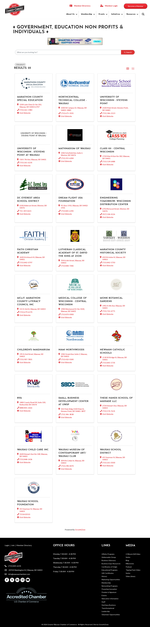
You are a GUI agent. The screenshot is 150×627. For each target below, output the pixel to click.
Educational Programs (110, 570)
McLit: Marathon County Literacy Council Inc (28, 301)
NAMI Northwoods (71, 350)
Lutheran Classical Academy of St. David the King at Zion (72, 252)
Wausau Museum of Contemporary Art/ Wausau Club (72, 453)
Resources (130, 14)
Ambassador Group (109, 557)
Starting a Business (109, 605)
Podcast (129, 567)
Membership (86, 14)
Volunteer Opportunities (111, 615)
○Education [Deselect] (20, 64)
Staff (103, 602)
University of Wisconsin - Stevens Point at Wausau (31, 151)
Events (102, 14)
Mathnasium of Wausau (74, 148)
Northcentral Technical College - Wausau (72, 100)
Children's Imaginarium (33, 350)
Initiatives (115, 14)
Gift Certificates (108, 573)
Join (12, 545)
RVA (19, 398)
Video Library (130, 576)
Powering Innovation (109, 589)
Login (7, 545)
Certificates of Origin (109, 567)
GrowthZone (80, 529)
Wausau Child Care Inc (33, 450)
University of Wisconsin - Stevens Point (114, 100)
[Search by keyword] (68, 52)
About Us (70, 14)
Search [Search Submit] (128, 52)
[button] (127, 68)
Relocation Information (110, 599)
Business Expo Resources (111, 564)
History (104, 576)
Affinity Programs (108, 554)
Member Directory (24, 545)
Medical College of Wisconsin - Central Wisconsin (72, 301)
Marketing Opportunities (111, 579)
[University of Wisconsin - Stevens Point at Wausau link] (33, 134)
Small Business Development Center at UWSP (73, 401)
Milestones (130, 564)
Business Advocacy (109, 560)
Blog (127, 560)
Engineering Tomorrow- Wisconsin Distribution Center (115, 201)
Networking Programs (110, 586)
